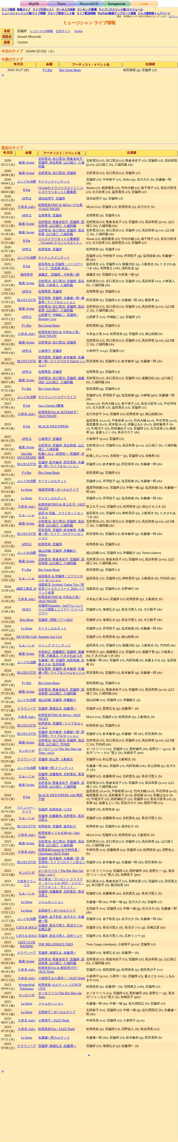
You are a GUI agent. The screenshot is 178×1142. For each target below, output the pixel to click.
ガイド (24, 9)
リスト (43, 9)
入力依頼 (65, 9)
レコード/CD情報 (41, 31)
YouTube (116, 13)
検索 (8, 9)
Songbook (116, 4)
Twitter (78, 31)
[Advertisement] (89, 110)
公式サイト (63, 31)
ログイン (173, 16)
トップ (154, 13)
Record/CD (89, 4)
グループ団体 (61, 13)
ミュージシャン (24, 13)
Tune (61, 4)
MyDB (34, 4)
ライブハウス (121, 9)
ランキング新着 (87, 9)
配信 (86, 13)
